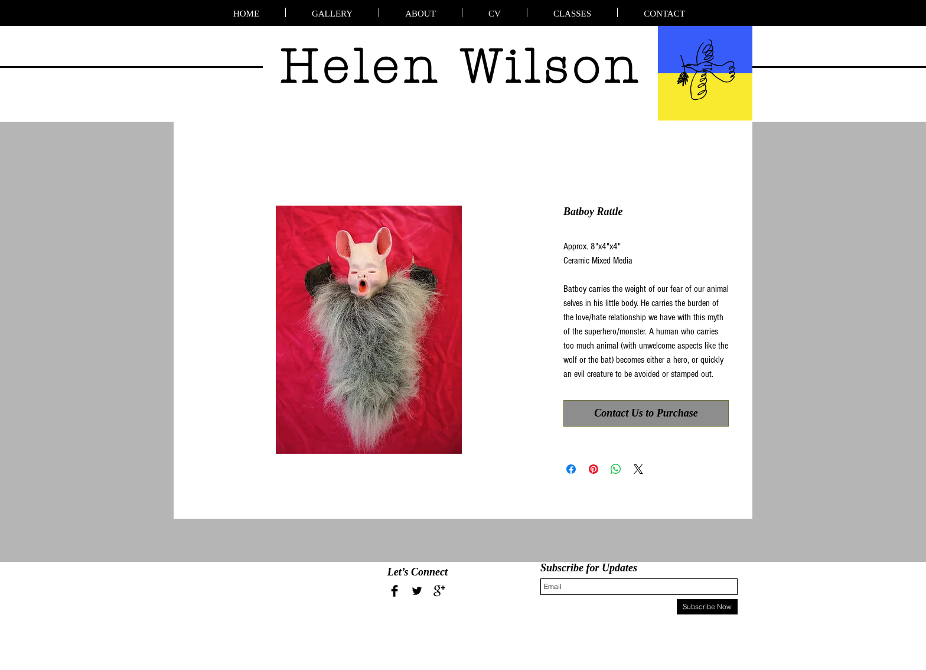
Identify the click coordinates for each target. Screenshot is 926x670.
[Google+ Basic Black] (439, 591)
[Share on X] (638, 469)
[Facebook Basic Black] (394, 591)
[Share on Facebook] (571, 469)
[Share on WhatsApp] (616, 469)
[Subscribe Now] (707, 606)
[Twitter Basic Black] (417, 591)
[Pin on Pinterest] (593, 469)
